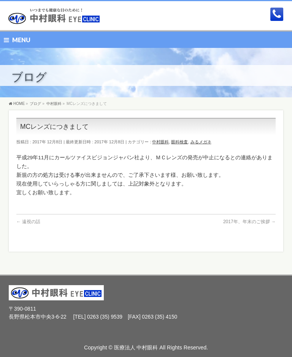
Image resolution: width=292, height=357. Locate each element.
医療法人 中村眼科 (136, 347)
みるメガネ (200, 142)
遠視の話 (28, 221)
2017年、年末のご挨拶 (249, 221)
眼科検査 (179, 142)
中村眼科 (160, 142)
